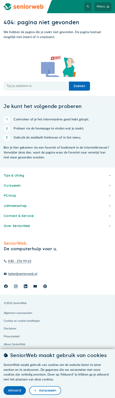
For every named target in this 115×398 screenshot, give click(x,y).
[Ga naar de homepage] (27, 6)
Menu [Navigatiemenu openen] (101, 6)
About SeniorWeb (14, 344)
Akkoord (14, 390)
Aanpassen (47, 390)
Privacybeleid (11, 336)
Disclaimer (10, 328)
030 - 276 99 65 (19, 261)
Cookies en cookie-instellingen (22, 321)
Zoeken (79, 86)
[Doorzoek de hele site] (36, 86)
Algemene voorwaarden (18, 313)
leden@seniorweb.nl (22, 273)
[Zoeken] (88, 6)
